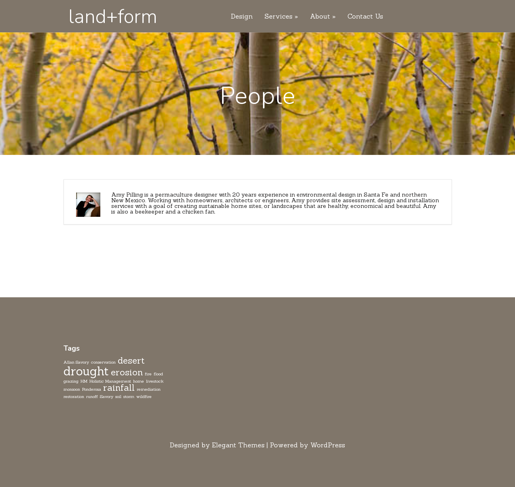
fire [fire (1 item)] (148, 374)
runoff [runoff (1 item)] (92, 396)
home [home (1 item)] (138, 381)
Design (242, 16)
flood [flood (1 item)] (158, 374)
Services (278, 16)
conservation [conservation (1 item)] (103, 362)
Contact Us (365, 16)
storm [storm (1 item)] (128, 396)
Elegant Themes (238, 445)
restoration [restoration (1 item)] (74, 396)
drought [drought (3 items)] (86, 371)
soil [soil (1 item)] (118, 396)
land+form (112, 16)
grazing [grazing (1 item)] (71, 381)
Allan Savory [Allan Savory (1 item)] (76, 362)
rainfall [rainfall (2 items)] (119, 387)
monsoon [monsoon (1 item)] (72, 389)
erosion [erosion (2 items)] (127, 372)
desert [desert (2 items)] (131, 360)
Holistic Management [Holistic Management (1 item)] (110, 381)
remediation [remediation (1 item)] (149, 389)
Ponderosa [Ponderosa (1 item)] (91, 389)
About (320, 16)
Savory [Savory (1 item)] (106, 396)
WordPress (327, 445)
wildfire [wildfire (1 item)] (144, 396)
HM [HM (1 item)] (84, 381)
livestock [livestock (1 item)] (154, 381)
